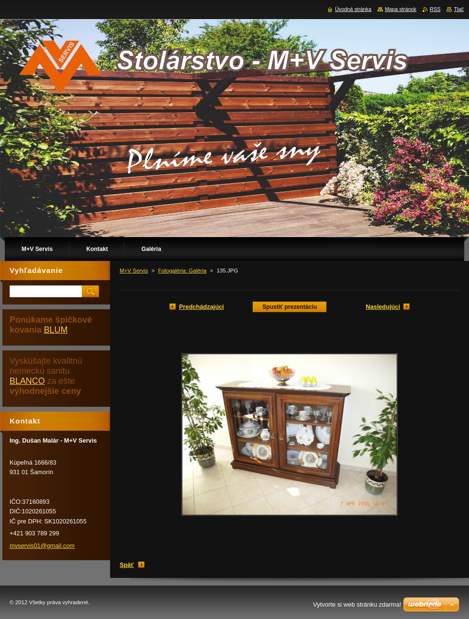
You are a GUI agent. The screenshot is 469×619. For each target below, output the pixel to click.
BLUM (56, 330)
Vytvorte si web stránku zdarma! (357, 604)
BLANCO (27, 381)
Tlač (459, 9)
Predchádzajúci (201, 306)
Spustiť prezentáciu (289, 307)
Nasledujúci (383, 306)
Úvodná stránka (353, 9)
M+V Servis (134, 270)
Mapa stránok (400, 9)
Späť (127, 564)
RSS (435, 9)
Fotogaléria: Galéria (182, 270)
